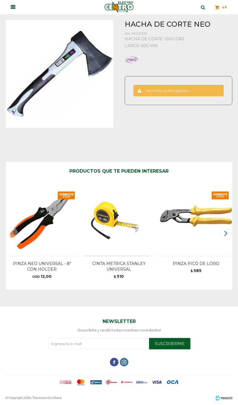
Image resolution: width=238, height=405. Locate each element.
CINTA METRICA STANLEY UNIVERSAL (119, 266)
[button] (226, 233)
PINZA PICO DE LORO (196, 263)
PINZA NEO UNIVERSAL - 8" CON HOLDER (42, 266)
